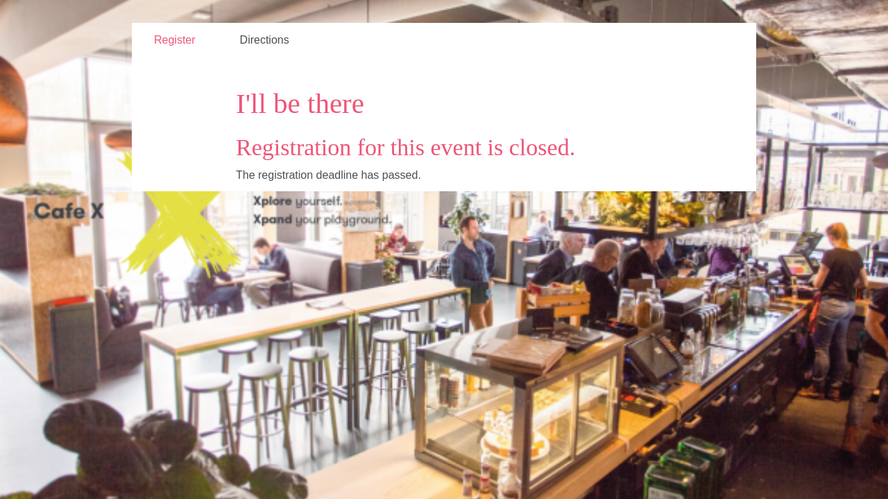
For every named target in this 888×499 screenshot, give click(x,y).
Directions (264, 40)
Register (175, 40)
